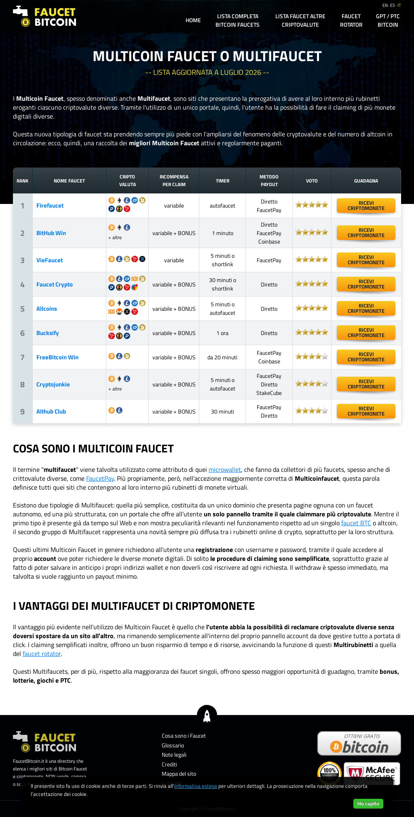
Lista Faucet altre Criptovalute (300, 20)
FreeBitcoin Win (57, 357)
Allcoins (46, 308)
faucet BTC (356, 523)
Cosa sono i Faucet (184, 735)
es (392, 5)
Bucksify (47, 332)
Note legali (174, 754)
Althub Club (51, 411)
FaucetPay (100, 478)
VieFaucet (49, 260)
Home (193, 20)
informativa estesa (195, 786)
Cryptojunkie (53, 384)
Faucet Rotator (351, 20)
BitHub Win (51, 233)
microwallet (225, 469)
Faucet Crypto (54, 284)
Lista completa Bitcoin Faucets (237, 20)
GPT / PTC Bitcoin (388, 20)
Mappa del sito (179, 773)
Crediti (169, 764)
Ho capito (368, 803)
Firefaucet (49, 205)
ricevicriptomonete (366, 205)
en (385, 5)
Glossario (173, 745)
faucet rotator (42, 653)
